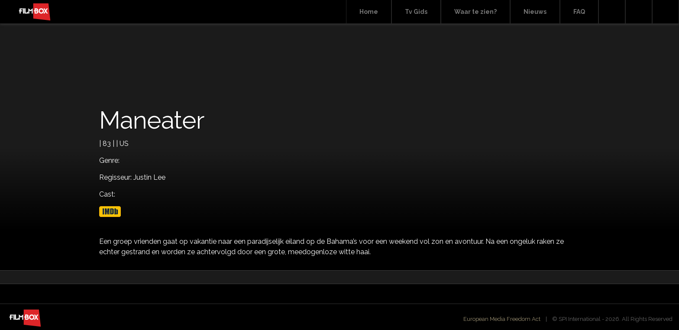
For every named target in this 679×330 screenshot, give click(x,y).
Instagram (665, 12)
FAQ (579, 11)
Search (611, 12)
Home (368, 11)
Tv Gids (416, 11)
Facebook (638, 12)
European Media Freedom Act (501, 319)
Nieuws (535, 11)
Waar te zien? (475, 11)
